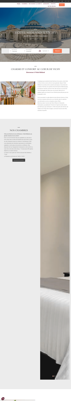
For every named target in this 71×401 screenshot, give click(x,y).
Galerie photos (56, 1)
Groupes (53, 4)
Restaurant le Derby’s (35, 4)
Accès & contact (38, 1)
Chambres (25, 4)
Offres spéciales (48, 1)
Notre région (52, 7)
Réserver (57, 52)
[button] (53, 377)
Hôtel (19, 4)
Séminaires (46, 4)
